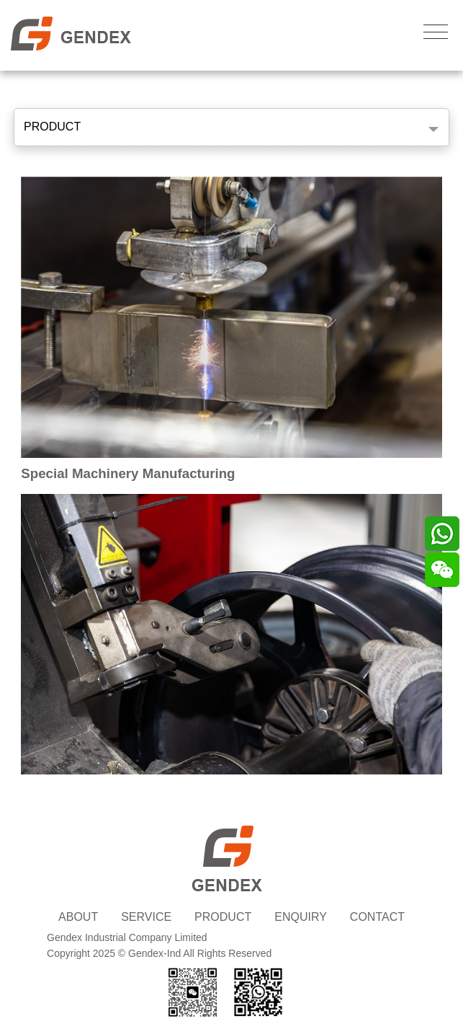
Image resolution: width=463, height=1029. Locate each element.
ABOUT (78, 917)
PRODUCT (52, 126)
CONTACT (377, 917)
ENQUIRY (300, 917)
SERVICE (146, 917)
